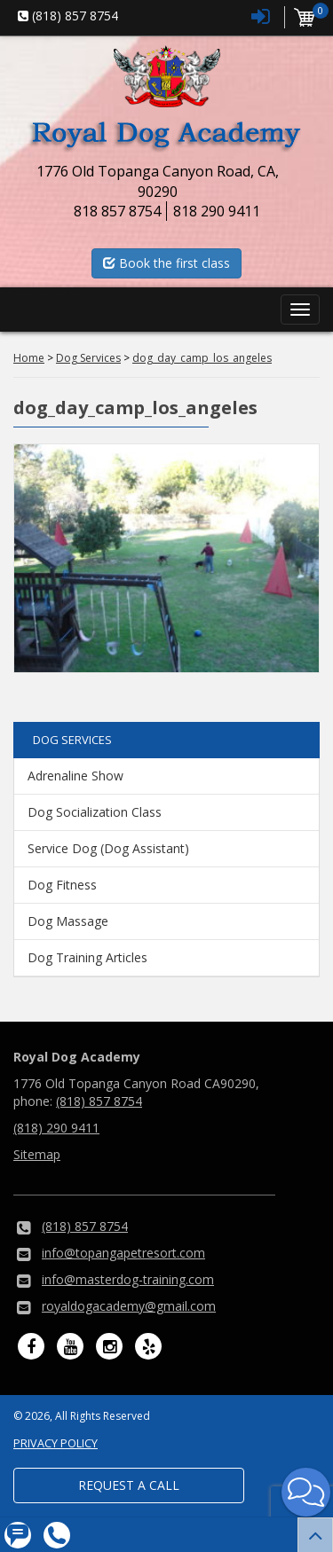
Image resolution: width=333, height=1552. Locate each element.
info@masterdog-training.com (128, 1279)
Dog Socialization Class (95, 811)
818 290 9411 (216, 211)
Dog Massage (68, 921)
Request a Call (128, 1485)
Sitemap (36, 1154)
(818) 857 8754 (99, 1101)
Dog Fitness (62, 884)
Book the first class (166, 263)
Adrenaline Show (75, 775)
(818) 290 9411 (56, 1127)
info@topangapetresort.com (123, 1252)
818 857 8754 (117, 211)
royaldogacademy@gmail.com (129, 1305)
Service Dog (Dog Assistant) (108, 848)
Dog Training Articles (87, 957)
